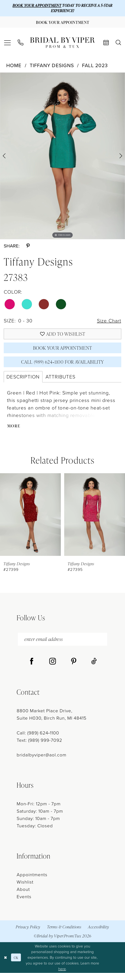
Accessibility (98, 927)
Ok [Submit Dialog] (16, 957)
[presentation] (30, 514)
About (23, 889)
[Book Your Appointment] (62, 22)
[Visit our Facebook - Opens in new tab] (31, 662)
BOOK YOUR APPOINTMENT (37, 5)
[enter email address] (62, 639)
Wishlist (25, 882)
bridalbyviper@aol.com (41, 754)
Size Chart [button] (109, 320)
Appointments (32, 874)
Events (24, 896)
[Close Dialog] (5, 957)
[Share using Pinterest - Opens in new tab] (28, 245)
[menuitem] (7, 42)
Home (14, 65)
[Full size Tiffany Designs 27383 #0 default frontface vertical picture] (62, 156)
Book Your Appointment (62, 348)
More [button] (14, 426)
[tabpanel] (62, 156)
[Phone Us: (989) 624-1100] (20, 42)
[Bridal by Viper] (62, 42)
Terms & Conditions (64, 927)
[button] (7, 42)
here (62, 969)
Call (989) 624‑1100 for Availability (62, 362)
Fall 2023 (95, 65)
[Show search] (118, 42)
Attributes (60, 377)
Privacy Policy (28, 927)
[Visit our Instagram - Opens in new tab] (52, 662)
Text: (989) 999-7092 (39, 740)
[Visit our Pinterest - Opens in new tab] (73, 662)
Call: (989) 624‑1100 (38, 732)
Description (23, 377)
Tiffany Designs (52, 65)
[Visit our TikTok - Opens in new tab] (94, 662)
